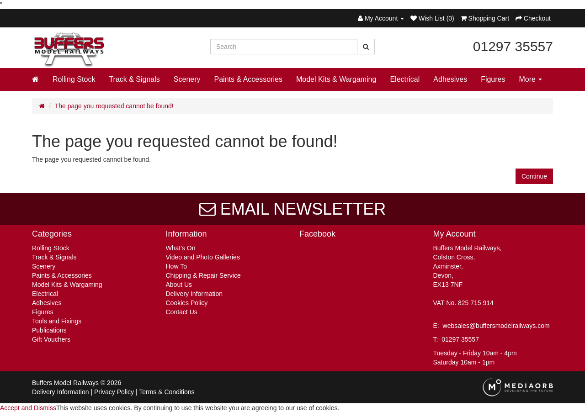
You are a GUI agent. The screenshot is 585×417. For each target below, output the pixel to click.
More (530, 79)
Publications (49, 330)
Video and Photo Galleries (203, 257)
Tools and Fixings (56, 321)
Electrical (405, 79)
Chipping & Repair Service (203, 275)
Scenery (187, 79)
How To (176, 266)
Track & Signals (134, 79)
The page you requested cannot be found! (114, 106)
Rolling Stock (74, 79)
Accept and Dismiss (28, 408)
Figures (493, 79)
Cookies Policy (187, 302)
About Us (179, 284)
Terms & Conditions (166, 392)
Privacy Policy (114, 392)
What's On (181, 248)
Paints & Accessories (248, 79)
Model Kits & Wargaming (336, 79)
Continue (534, 176)
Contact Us (181, 312)
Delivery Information (194, 293)
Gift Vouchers (51, 339)
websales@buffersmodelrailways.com (496, 325)
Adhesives (450, 79)
